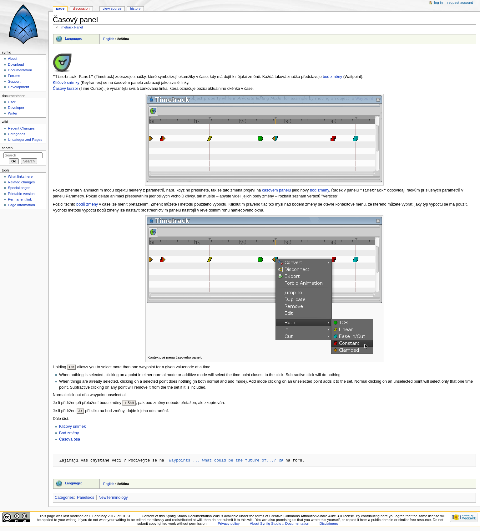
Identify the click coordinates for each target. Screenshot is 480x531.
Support (14, 81)
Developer (16, 108)
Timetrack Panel (71, 27)
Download (16, 64)
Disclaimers (329, 524)
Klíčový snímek (72, 427)
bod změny (332, 77)
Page (60, 8)
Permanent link (20, 199)
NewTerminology (113, 498)
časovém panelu (276, 191)
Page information (21, 205)
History (135, 8)
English (108, 39)
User (11, 102)
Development (18, 87)
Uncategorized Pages (25, 139)
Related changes (21, 182)
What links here (20, 176)
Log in (438, 2)
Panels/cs (85, 498)
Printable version (21, 194)
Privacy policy (229, 524)
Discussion (81, 8)
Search (7, 148)
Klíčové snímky (66, 83)
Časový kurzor (65, 89)
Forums (14, 76)
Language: (73, 38)
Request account (460, 2)
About (12, 58)
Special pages (19, 188)
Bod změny (69, 433)
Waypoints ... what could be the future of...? (223, 461)
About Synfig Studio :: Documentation (279, 524)
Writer (12, 113)
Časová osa (69, 440)
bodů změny (87, 205)
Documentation (20, 70)
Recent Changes (21, 128)
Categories (64, 498)
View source (112, 8)
